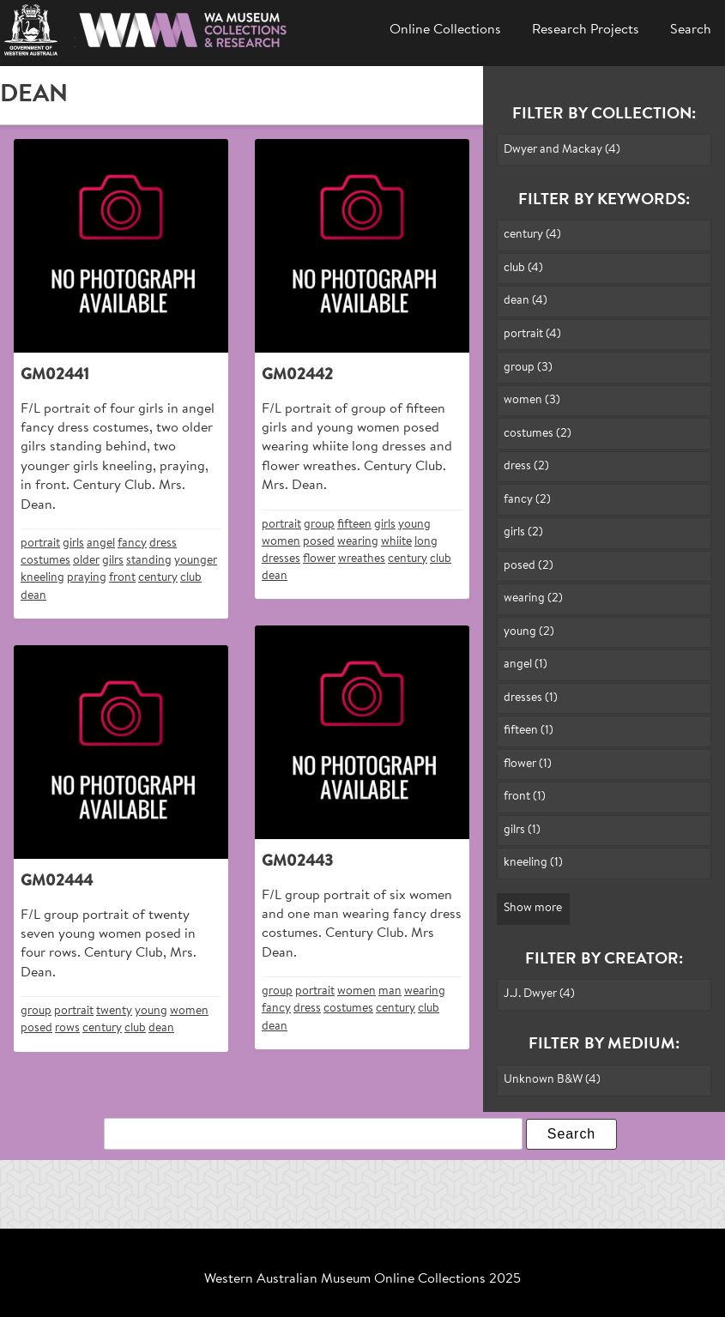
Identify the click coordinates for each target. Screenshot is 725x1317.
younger (195, 560)
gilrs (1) (522, 830)
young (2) (529, 631)
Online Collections (445, 30)
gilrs (113, 560)
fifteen (354, 524)
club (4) (523, 268)
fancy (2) (527, 499)
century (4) (532, 234)
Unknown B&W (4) (552, 1079)
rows (67, 1028)
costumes (45, 560)
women (281, 541)
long (426, 541)
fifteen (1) (528, 730)
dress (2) (526, 466)
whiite (396, 541)
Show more (533, 908)
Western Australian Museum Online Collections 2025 (362, 1279)
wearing (357, 541)
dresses (281, 559)
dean (33, 595)
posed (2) (528, 565)
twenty (114, 1011)
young (414, 524)
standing (149, 560)
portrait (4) (532, 334)
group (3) (528, 367)
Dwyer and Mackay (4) (562, 149)
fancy (132, 543)
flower (319, 559)
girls (73, 543)
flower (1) (528, 764)
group (319, 524)
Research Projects (585, 30)
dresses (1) (531, 698)
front (122, 577)
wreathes (361, 559)
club (191, 577)
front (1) (525, 796)
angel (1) (525, 664)
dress (163, 543)
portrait (40, 543)
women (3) (532, 400)
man (390, 991)
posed (319, 541)
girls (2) (523, 532)
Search (690, 30)
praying (86, 577)
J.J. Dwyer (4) (539, 994)
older (86, 560)
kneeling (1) (533, 862)
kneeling (42, 577)
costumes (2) (537, 433)
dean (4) (525, 300)
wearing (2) (533, 598)
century (158, 577)
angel (101, 543)
